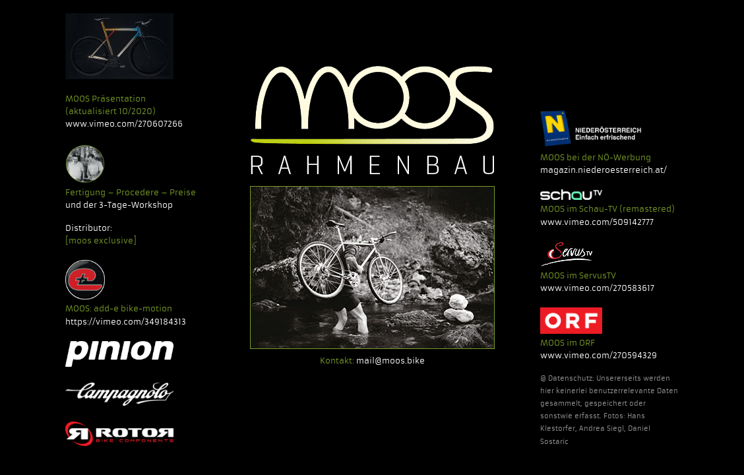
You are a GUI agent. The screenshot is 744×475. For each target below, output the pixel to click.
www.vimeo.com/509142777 (597, 222)
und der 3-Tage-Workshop (119, 205)
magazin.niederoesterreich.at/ (603, 170)
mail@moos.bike (390, 360)
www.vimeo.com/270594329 (598, 355)
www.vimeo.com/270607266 (124, 124)
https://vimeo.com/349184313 (125, 322)
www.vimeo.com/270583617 (597, 288)
